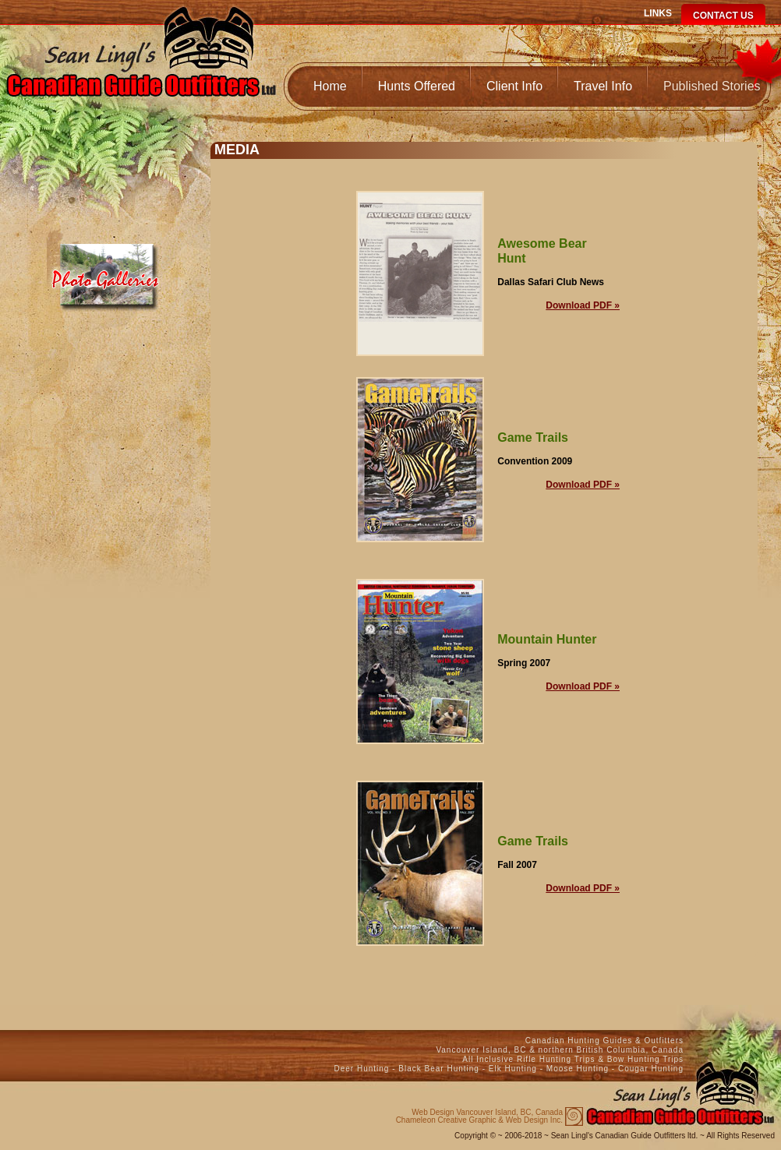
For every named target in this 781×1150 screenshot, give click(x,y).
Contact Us (723, 15)
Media (107, 270)
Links (658, 13)
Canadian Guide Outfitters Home (141, 67)
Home (330, 86)
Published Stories (712, 86)
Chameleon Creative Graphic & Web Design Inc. (479, 1116)
